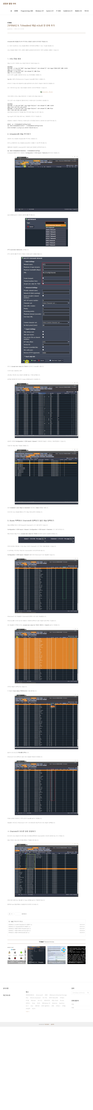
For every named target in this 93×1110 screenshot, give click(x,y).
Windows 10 (46, 1086)
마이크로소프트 (54, 1081)
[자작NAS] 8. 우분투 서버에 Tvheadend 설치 (18, 986)
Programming (27, 11)
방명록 (16, 11)
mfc (39, 1086)
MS (53, 1089)
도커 (34, 1092)
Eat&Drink (67, 11)
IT (58, 11)
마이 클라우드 (46, 1089)
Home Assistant (36, 1081)
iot (32, 1089)
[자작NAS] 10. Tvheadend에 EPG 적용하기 (18, 984)
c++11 (40, 1084)
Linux (62, 1084)
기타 (86, 11)
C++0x (45, 1081)
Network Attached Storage (58, 1078)
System (50, 11)
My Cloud (55, 1084)
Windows (40, 11)
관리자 (52, 1107)
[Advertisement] (46, 920)
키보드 (62, 1081)
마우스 (28, 1086)
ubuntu (55, 1086)
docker (34, 1084)
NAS (12, 979)
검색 (88, 1050)
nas (34, 1086)
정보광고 (78, 11)
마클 (64, 1089)
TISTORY (47, 1107)
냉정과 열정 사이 (9, 3)
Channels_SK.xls (46, 92)
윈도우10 (47, 1084)
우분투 (28, 1092)
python (62, 1086)
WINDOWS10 (30, 1078)
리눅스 (58, 1089)
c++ (28, 1089)
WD (47, 1078)
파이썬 (37, 1089)
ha (27, 1081)
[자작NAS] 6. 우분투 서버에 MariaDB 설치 (18, 990)
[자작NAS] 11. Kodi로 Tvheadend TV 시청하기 (19, 982)
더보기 (27, 1095)
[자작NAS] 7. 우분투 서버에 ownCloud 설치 (18, 988)
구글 (28, 1084)
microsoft (40, 1078)
